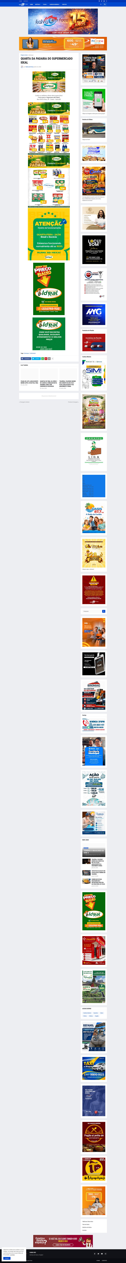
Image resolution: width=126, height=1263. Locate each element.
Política (91, 1016)
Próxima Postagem (73, 402)
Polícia (85, 1016)
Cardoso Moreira (87, 1013)
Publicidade (33, 353)
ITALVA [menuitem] (44, 4)
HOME (20, 1)
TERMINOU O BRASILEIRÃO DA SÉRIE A (94, 852)
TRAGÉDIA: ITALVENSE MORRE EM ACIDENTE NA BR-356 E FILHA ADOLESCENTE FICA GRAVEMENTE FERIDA (67, 383)
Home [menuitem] (31, 4)
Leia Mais (12, 1254)
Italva (101, 1013)
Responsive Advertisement (49, 396)
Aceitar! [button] (7, 1258)
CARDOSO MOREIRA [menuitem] (54, 4)
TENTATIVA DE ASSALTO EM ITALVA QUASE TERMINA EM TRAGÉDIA (98, 872)
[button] (101, 4)
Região (96, 1016)
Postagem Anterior (24, 402)
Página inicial (24, 55)
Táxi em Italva (85, 1224)
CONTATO (25, 1)
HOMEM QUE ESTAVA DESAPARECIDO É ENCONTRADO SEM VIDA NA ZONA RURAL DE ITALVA (98, 882)
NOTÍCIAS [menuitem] (37, 4)
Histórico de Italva (87, 1227)
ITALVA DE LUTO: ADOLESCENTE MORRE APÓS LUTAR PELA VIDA (29, 382)
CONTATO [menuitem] (64, 4)
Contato (84, 1230)
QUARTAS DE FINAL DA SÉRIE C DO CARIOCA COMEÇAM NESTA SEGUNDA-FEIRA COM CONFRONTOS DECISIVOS (48, 383)
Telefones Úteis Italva (87, 1221)
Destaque (31, 55)
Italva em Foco (28, 1260)
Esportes (96, 1013)
